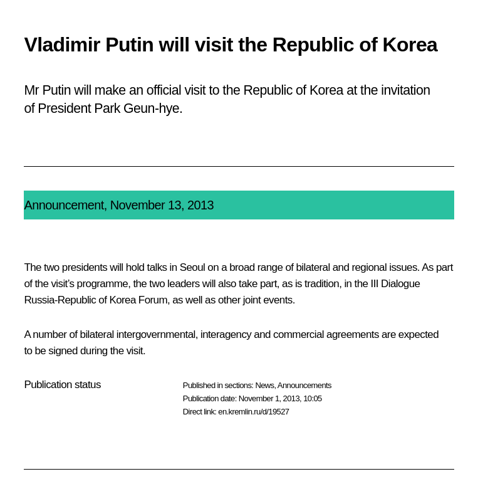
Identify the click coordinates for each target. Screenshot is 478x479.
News (264, 385)
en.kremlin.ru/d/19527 (253, 411)
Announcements (304, 385)
